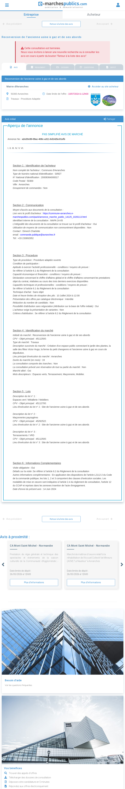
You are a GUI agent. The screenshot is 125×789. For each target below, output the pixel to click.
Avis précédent (13, 24)
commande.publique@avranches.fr (37, 235)
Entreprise (31, 14)
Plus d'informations (34, 582)
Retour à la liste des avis (61, 24)
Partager (109, 119)
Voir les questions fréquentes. (20, 685)
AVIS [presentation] (14, 67)
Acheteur (93, 14)
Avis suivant (104, 24)
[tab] (14, 67)
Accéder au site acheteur (103, 86)
